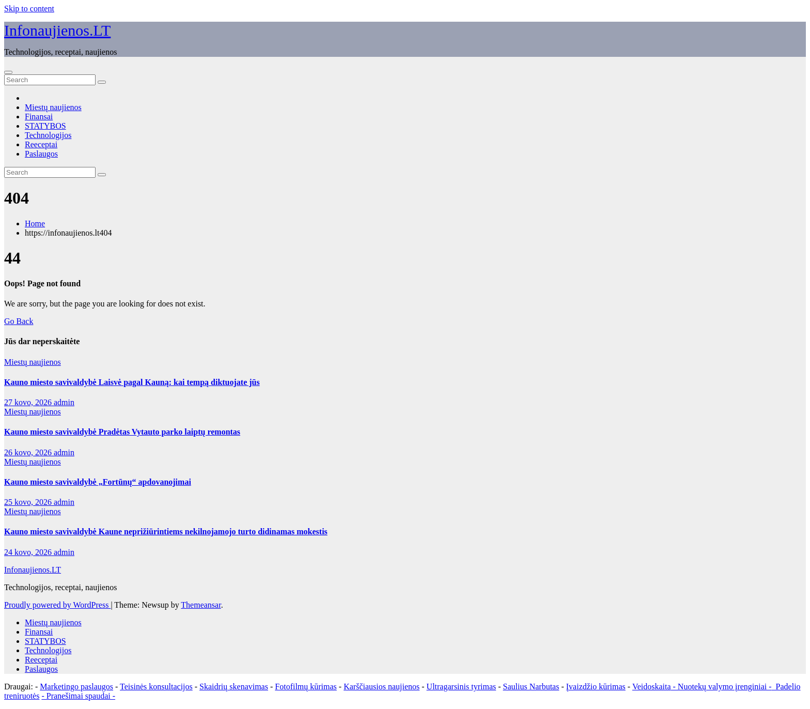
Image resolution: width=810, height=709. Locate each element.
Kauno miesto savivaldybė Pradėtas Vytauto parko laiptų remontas (122, 431)
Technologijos (48, 135)
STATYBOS (45, 125)
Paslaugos (41, 153)
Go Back (18, 321)
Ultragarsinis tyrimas (461, 686)
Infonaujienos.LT (57, 30)
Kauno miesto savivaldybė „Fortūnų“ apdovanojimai (97, 481)
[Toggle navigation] (8, 72)
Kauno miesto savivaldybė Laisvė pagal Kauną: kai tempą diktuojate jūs (132, 382)
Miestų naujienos (53, 107)
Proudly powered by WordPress (57, 604)
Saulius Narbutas (531, 686)
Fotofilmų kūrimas (306, 686)
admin (64, 402)
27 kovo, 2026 (29, 402)
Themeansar (201, 604)
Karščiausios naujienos (381, 686)
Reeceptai (41, 144)
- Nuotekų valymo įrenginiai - (721, 686)
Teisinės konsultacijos (156, 686)
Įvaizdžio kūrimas (596, 686)
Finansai (39, 116)
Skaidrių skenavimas (233, 686)
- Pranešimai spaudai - (78, 695)
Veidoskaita (651, 686)
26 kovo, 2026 (29, 452)
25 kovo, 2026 (29, 502)
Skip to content (29, 8)
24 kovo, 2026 (29, 552)
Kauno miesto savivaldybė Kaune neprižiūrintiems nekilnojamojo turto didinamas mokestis (166, 531)
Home (35, 223)
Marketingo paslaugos (76, 686)
